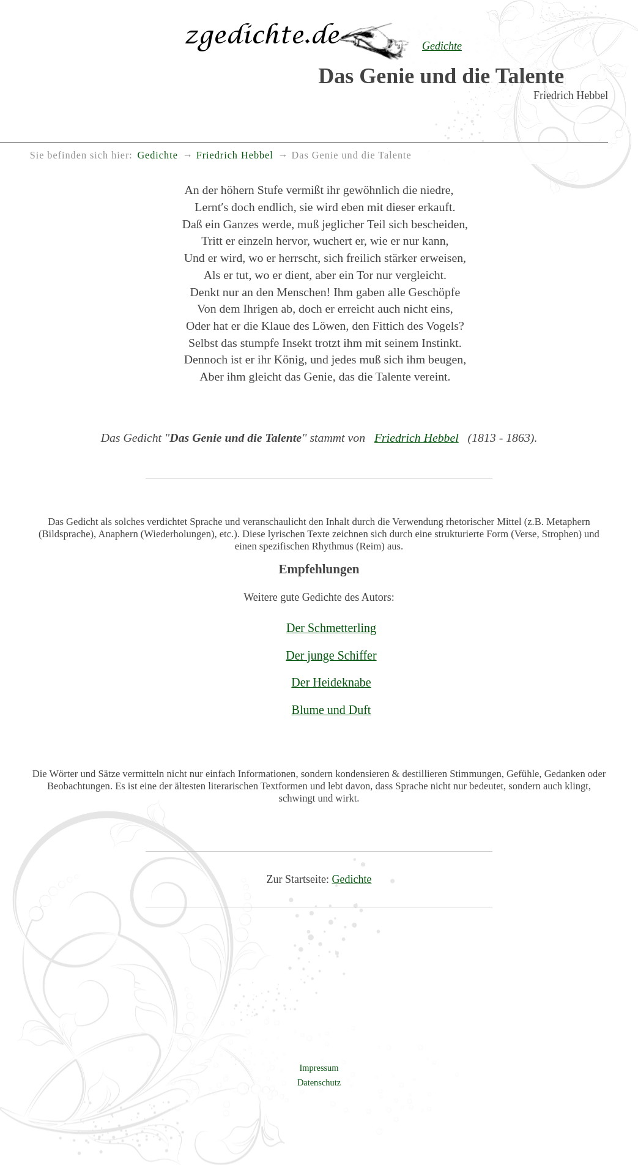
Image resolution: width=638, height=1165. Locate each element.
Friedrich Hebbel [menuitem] (234, 155)
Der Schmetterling (331, 628)
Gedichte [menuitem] (157, 155)
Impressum (319, 1068)
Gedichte (352, 879)
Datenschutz (319, 1082)
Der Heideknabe (331, 682)
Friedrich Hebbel (416, 437)
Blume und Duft (331, 709)
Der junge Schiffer (331, 655)
